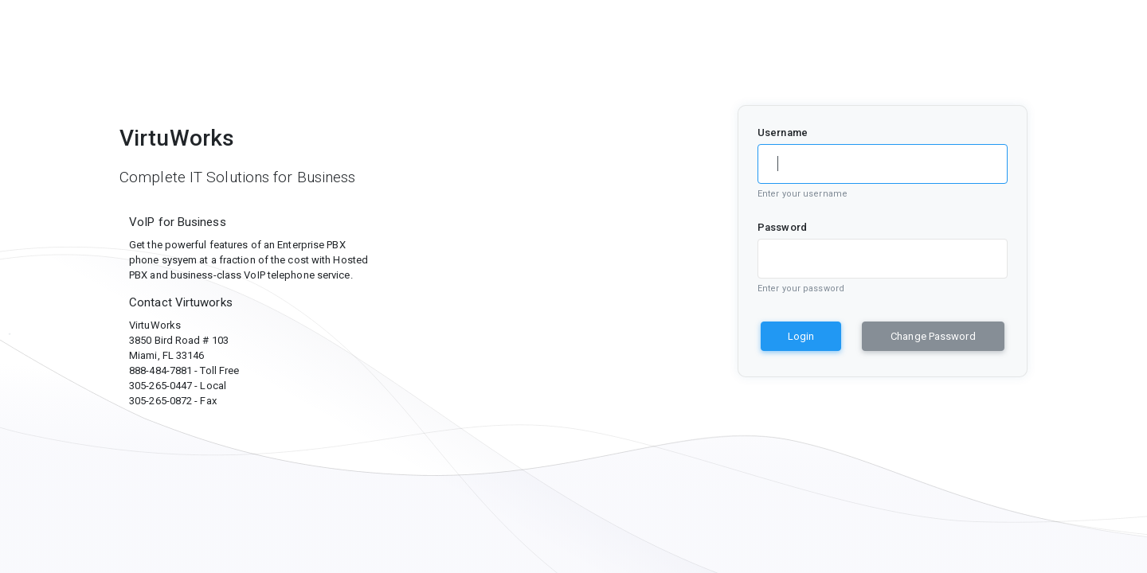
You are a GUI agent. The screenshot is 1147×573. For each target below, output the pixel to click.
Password (782, 227)
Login (801, 336)
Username (782, 132)
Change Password (933, 336)
